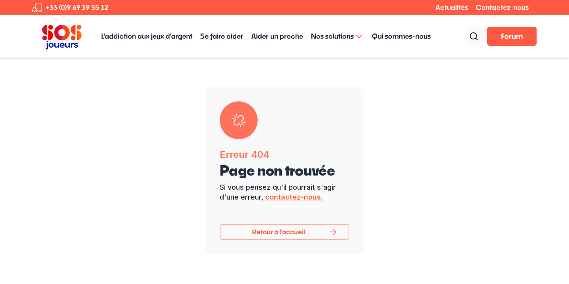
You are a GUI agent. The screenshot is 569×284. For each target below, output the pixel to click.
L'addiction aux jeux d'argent (146, 36)
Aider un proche (277, 36)
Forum (512, 36)
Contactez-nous (502, 7)
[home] (62, 36)
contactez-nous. (294, 197)
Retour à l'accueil (278, 231)
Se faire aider (221, 36)
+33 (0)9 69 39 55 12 (76, 7)
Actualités (451, 7)
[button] (337, 36)
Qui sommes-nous (401, 36)
